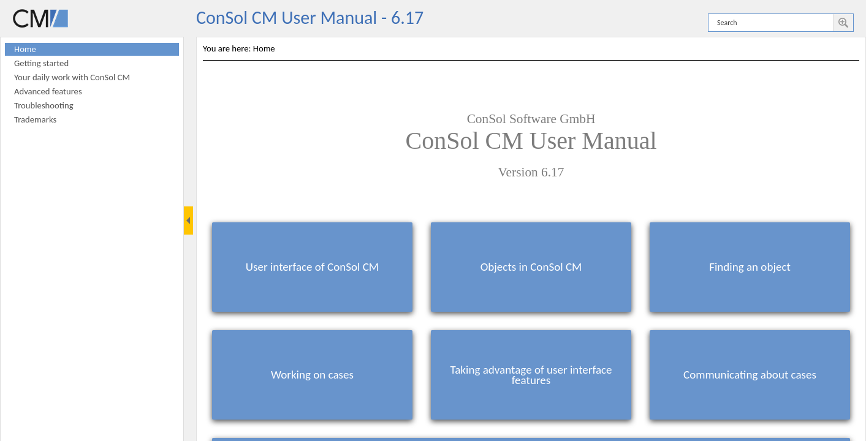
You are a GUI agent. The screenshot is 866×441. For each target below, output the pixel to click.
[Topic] (531, 239)
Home (25, 49)
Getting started (41, 63)
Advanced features (48, 91)
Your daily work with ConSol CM (72, 77)
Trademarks (35, 119)
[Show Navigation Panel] (188, 220)
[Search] (770, 22)
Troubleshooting (44, 105)
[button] (843, 22)
